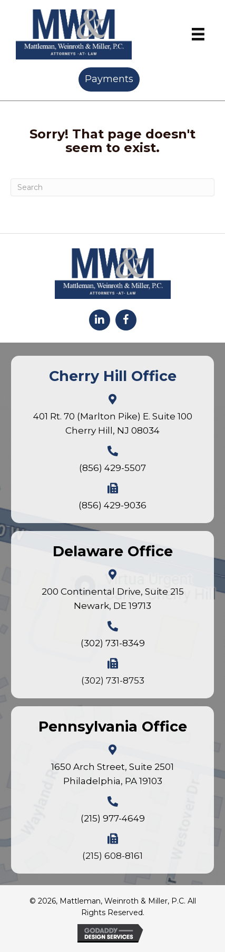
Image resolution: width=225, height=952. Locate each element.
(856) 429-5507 (112, 468)
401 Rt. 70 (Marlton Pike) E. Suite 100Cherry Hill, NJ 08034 (112, 423)
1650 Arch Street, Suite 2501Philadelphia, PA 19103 (112, 773)
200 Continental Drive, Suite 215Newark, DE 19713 (113, 598)
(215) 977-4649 (113, 818)
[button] (99, 319)
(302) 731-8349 (113, 643)
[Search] (112, 187)
